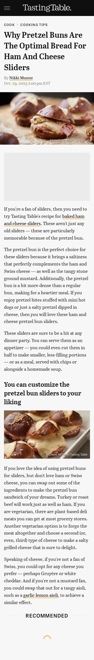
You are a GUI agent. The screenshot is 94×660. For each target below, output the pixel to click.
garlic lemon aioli (40, 595)
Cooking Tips (33, 24)
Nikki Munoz (21, 77)
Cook (9, 24)
